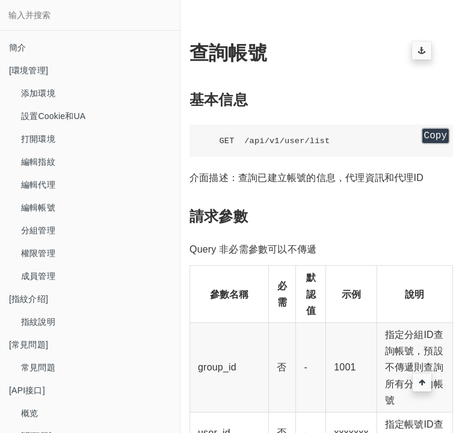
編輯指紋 (38, 162)
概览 (29, 413)
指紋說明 (38, 322)
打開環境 (38, 139)
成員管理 (38, 276)
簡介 (17, 47)
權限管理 (38, 253)
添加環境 (38, 93)
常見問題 (38, 367)
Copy (435, 136)
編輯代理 (38, 184)
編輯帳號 (38, 207)
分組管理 (38, 230)
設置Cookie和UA (53, 116)
